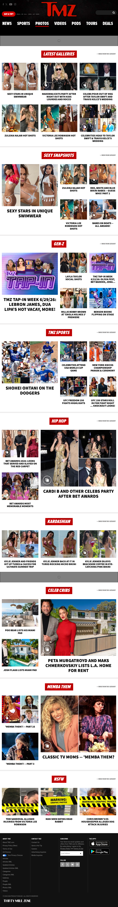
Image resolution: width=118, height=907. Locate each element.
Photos (42, 23)
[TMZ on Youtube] (10, 4)
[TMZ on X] (6, 4)
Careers (34, 849)
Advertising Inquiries (38, 852)
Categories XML (8, 875)
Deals (108, 23)
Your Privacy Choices (13, 855)
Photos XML (7, 888)
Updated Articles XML (10, 868)
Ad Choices (7, 852)
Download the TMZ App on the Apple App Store (99, 844)
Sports (23, 23)
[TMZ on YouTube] (72, 864)
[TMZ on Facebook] (3, 4)
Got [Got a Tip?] (8, 14)
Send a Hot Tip (36, 846)
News (7, 23)
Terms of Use (7, 849)
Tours (91, 23)
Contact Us (35, 842)
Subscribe (80, 853)
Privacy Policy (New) (10, 846)
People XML (7, 884)
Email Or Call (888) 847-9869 (28, 14)
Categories (6, 871)
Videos (60, 23)
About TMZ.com (8, 842)
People (5, 881)
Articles (5, 858)
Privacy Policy (65, 849)
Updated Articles (9, 865)
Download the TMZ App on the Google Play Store (99, 851)
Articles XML (7, 862)
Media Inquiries (36, 855)
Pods (76, 23)
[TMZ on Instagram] (15, 4)
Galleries (6, 878)
